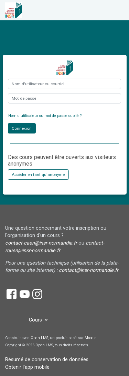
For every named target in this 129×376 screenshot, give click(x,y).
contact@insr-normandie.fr (88, 270)
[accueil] (17, 10)
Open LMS (39, 338)
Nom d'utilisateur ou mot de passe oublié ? (45, 115)
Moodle (91, 338)
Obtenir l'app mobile (27, 367)
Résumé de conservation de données (46, 360)
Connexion (22, 128)
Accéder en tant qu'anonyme (38, 174)
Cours (36, 320)
